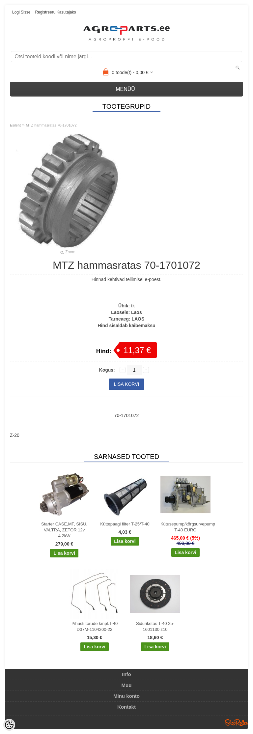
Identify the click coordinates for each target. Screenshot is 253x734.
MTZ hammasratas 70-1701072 (51, 125)
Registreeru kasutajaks (55, 12)
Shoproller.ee (236, 722)
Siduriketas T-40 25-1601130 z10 (155, 626)
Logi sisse (21, 12)
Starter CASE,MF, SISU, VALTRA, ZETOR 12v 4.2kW (64, 530)
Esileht (15, 125)
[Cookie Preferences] (9, 725)
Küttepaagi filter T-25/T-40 (124, 524)
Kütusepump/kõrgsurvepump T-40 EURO (186, 527)
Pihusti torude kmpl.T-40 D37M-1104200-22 (94, 626)
